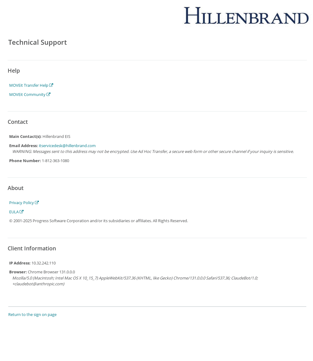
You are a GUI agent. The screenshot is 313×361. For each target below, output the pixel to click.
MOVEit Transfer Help (31, 85)
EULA (16, 212)
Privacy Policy (24, 202)
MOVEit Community (29, 94)
